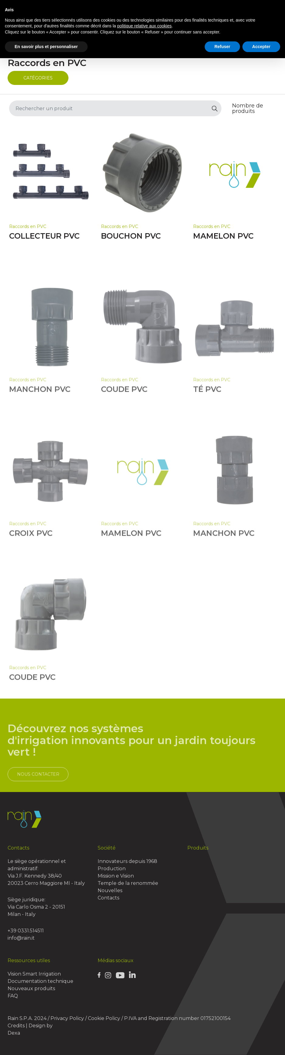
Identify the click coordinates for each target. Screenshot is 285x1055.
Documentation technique (40, 981)
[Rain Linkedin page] (132, 974)
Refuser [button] (222, 46)
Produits (197, 848)
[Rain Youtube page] (120, 975)
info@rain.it (21, 938)
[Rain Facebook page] (99, 974)
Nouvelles (110, 890)
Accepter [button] (261, 46)
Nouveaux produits (31, 988)
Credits (16, 1026)
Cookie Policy (104, 1018)
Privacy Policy (67, 1018)
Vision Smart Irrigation (34, 974)
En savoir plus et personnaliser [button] (46, 46)
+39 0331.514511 (26, 931)
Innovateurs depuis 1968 (127, 861)
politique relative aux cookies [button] (144, 25)
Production (112, 868)
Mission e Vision (116, 876)
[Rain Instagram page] (108, 975)
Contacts (108, 898)
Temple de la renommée (128, 883)
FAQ (13, 996)
